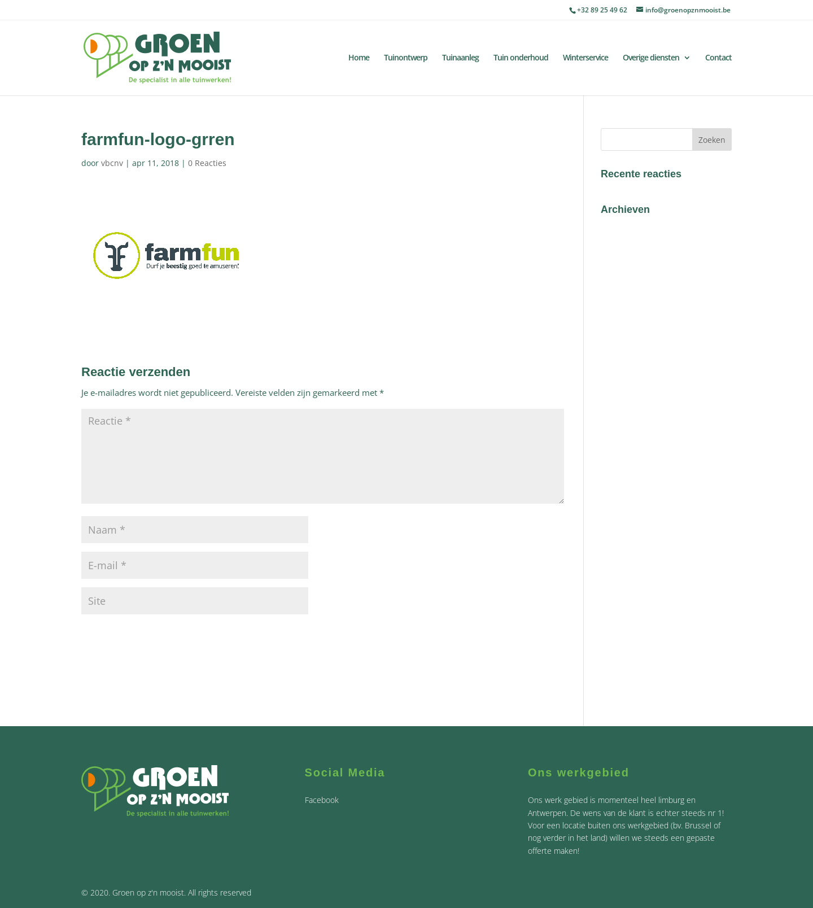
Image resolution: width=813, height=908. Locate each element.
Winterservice (585, 58)
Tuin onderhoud (520, 58)
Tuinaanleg (460, 58)
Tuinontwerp (405, 58)
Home (358, 58)
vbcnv (112, 163)
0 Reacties (207, 163)
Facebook (322, 799)
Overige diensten (651, 58)
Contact (718, 58)
